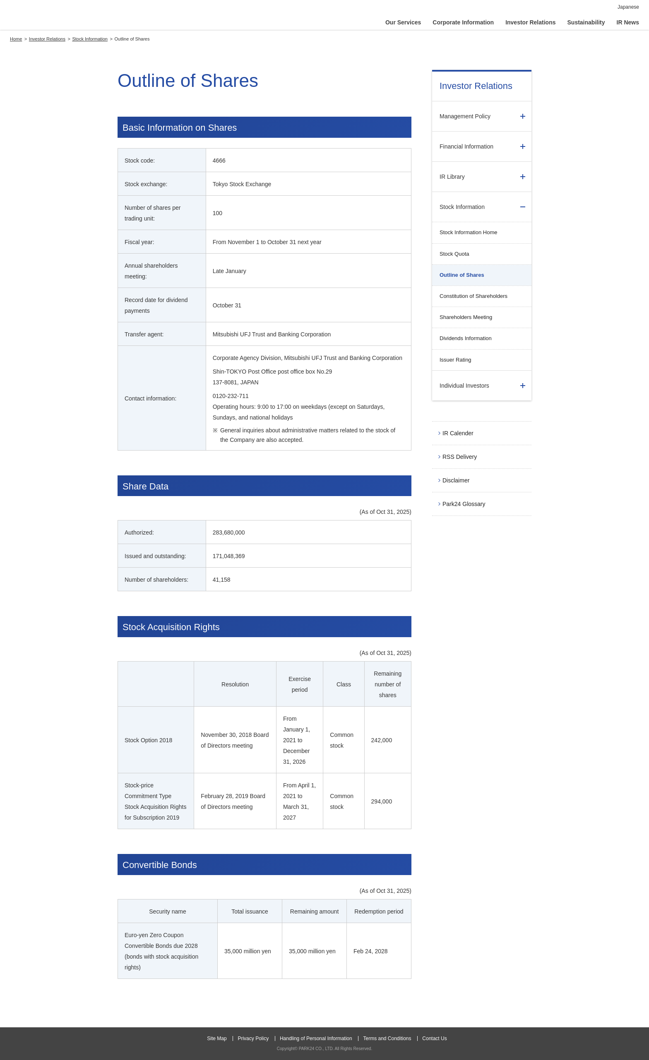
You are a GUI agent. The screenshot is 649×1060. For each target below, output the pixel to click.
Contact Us (434, 1038)
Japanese (628, 7)
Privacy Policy (253, 1038)
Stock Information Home (468, 232)
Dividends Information (466, 338)
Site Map (216, 1038)
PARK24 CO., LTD (52, 16)
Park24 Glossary (463, 504)
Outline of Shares (462, 275)
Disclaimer (455, 480)
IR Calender (458, 433)
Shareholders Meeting (466, 317)
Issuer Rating (455, 360)
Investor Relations (476, 86)
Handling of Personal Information (316, 1038)
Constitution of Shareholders (473, 296)
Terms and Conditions (387, 1038)
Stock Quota (454, 254)
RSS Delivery (459, 456)
